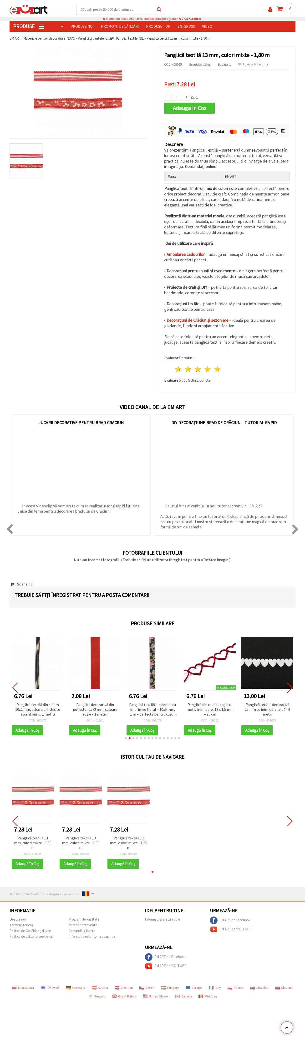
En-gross (186, 26)
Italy (215, 988)
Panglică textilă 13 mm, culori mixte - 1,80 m (32, 843)
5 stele (217, 369)
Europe (194, 987)
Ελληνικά (50, 987)
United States (155, 996)
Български (23, 987)
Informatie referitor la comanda (92, 936)
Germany (75, 988)
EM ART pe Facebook (230, 920)
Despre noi (18, 919)
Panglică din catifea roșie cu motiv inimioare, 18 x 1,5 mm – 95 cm (210, 709)
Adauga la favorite (253, 64)
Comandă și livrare (82, 931)
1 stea (178, 369)
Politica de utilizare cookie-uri (31, 936)
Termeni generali (22, 925)
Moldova (207, 996)
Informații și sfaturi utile (162, 919)
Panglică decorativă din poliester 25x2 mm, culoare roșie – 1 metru (95, 709)
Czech (146, 988)
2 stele (188, 369)
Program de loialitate (84, 919)
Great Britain (124, 996)
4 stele (208, 369)
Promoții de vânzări (120, 26)
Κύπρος (96, 996)
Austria (100, 988)
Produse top (158, 26)
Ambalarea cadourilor (186, 254)
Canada (183, 996)
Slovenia (284, 988)
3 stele (198, 369)
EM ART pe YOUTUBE (230, 929)
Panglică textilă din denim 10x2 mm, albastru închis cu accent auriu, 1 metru (37, 709)
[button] (126, 738)
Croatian (124, 988)
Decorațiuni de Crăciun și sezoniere (197, 320)
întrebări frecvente (83, 925)
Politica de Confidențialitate (30, 931)
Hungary (170, 988)
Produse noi (82, 26)
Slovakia (259, 988)
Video (207, 26)
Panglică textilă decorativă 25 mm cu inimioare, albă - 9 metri (267, 709)
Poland (236, 988)
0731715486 (190, 19)
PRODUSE (28, 26)
